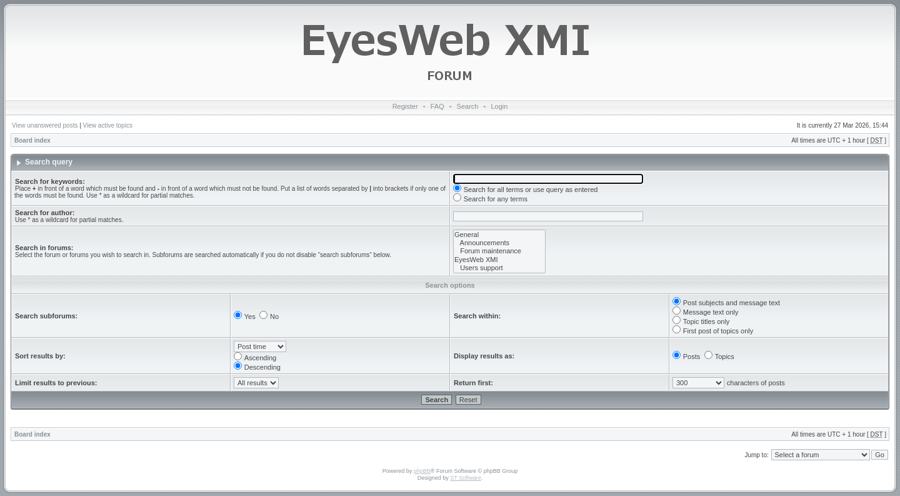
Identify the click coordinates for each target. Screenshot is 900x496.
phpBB (422, 471)
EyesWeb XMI (499, 260)
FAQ (437, 106)
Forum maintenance (499, 251)
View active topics (107, 125)
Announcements (499, 243)
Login (499, 106)
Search (468, 106)
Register (405, 106)
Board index (32, 140)
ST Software (465, 478)
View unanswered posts (45, 125)
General (499, 235)
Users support (499, 268)
